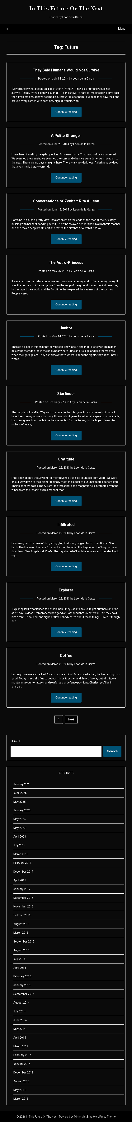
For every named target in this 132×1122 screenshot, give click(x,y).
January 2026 (21, 784)
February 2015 (22, 976)
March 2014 (20, 1046)
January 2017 (21, 889)
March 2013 (20, 1098)
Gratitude (66, 459)
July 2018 (19, 845)
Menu (121, 28)
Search (16, 741)
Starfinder (66, 393)
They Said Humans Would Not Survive (66, 70)
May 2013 (19, 1090)
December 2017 (23, 871)
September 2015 (23, 941)
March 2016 (20, 932)
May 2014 (19, 1029)
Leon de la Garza (83, 78)
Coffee (66, 655)
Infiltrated (66, 524)
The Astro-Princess (66, 262)
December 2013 (23, 1072)
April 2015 (19, 967)
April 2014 (19, 1037)
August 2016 (21, 924)
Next (71, 719)
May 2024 (19, 819)
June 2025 (19, 793)
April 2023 (19, 836)
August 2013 (21, 1081)
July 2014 (19, 1011)
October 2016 (22, 915)
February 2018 (22, 863)
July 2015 (19, 959)
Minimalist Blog (83, 1116)
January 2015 (21, 985)
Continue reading (66, 112)
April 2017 (19, 880)
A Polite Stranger (66, 135)
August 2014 (21, 1002)
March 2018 (20, 854)
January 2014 (21, 1064)
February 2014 (22, 1055)
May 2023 (19, 828)
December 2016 (23, 898)
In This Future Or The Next (66, 8)
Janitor (66, 328)
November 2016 (23, 906)
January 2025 (21, 810)
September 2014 (23, 994)
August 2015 (21, 950)
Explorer (66, 590)
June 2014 (19, 1020)
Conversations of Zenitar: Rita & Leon (66, 201)
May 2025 (19, 801)
